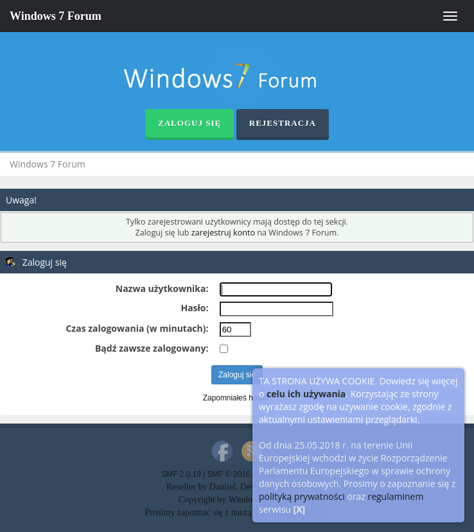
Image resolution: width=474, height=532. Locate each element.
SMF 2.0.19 (180, 474)
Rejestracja (282, 123)
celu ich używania (306, 394)
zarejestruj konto (223, 232)
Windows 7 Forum (55, 16)
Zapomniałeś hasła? (237, 397)
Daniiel (222, 487)
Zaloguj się (189, 123)
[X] (300, 509)
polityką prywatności (302, 496)
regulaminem (395, 496)
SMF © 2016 (228, 474)
